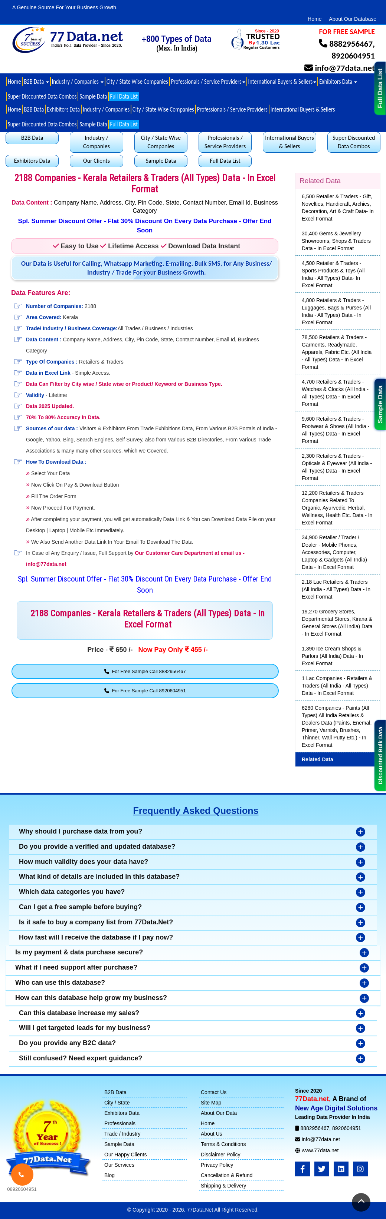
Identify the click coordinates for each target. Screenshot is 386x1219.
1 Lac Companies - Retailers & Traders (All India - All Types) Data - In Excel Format (337, 685)
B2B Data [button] (36, 81)
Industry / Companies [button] (78, 81)
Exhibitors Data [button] (338, 81)
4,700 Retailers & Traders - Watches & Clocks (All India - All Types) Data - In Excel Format (335, 393)
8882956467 (351, 44)
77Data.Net (200, 1210)
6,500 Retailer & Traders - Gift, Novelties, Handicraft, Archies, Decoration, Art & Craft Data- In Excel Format (338, 207)
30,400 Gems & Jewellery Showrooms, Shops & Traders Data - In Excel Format (336, 241)
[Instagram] (360, 1169)
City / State (117, 1103)
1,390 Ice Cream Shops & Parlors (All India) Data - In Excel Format (332, 656)
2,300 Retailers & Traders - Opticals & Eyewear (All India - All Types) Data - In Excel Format (337, 467)
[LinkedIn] (341, 1169)
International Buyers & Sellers (303, 109)
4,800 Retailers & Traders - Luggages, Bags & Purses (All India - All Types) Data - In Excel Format (336, 311)
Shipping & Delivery (223, 1186)
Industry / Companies (106, 109)
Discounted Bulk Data (380, 755)
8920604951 (353, 55)
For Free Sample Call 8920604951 (145, 690)
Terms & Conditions (223, 1144)
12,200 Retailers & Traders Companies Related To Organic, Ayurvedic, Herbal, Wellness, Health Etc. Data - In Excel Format (337, 508)
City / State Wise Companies (137, 81)
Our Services (119, 1165)
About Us (211, 1134)
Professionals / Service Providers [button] (208, 81)
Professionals (119, 1123)
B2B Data (34, 109)
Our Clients (96, 160)
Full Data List (380, 88)
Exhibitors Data (63, 109)
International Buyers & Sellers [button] (282, 81)
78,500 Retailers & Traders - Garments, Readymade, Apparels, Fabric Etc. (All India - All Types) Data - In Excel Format (337, 352)
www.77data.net (320, 1150)
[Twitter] (321, 1169)
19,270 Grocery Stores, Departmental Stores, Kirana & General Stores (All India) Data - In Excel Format (337, 623)
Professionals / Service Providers (232, 109)
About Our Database (352, 19)
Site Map (211, 1103)
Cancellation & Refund (226, 1175)
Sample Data (380, 404)
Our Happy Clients (125, 1154)
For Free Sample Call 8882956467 (145, 671)
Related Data (317, 759)
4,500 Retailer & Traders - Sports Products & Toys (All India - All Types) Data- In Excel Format (333, 274)
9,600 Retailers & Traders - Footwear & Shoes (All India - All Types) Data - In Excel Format (335, 430)
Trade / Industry (122, 1134)
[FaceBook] (302, 1169)
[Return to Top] (361, 1202)
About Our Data (219, 1113)
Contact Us (213, 1092)
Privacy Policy (217, 1165)
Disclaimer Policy (221, 1154)
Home (314, 19)
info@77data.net (345, 68)
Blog (109, 1175)
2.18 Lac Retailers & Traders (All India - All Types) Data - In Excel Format (336, 589)
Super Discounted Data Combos (42, 97)
